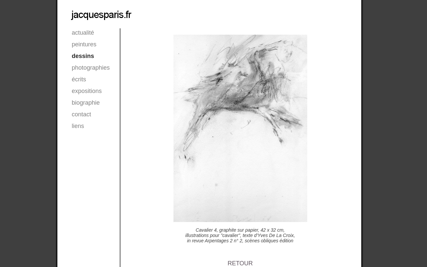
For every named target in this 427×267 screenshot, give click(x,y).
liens (78, 126)
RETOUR (240, 263)
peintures (80, 44)
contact (80, 114)
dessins (80, 56)
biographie (80, 102)
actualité (80, 32)
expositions (80, 91)
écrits (79, 79)
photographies (80, 67)
